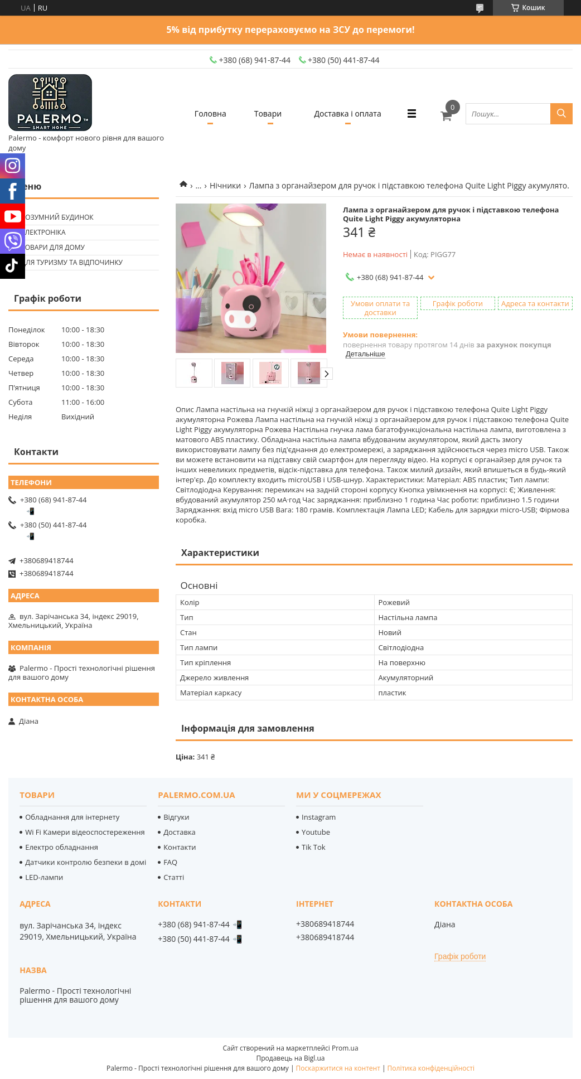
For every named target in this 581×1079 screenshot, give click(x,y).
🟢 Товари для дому (48, 247)
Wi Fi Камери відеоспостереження (84, 832)
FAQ (170, 862)
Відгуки (176, 817)
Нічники (225, 185)
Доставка (179, 832)
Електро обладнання (61, 847)
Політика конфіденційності (431, 1068)
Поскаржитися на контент (338, 1068)
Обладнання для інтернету (72, 817)
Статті (173, 877)
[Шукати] (561, 113)
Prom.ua (345, 1048)
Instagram (319, 817)
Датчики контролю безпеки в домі (85, 862)
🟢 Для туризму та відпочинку (67, 262)
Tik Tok (313, 847)
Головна (210, 113)
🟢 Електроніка (38, 232)
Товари (268, 113)
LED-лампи (44, 877)
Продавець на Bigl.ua (290, 1058)
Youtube (316, 832)
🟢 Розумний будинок (52, 217)
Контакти (179, 847)
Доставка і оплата (347, 113)
